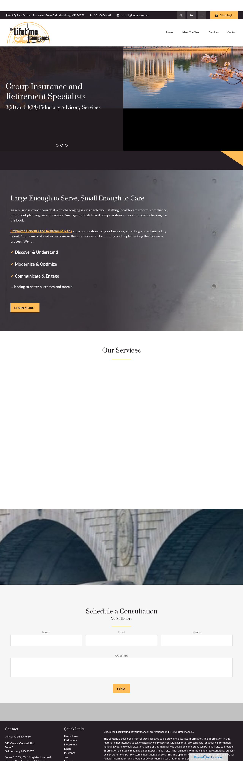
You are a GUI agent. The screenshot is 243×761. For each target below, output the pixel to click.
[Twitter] (181, 4)
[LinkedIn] (191, 4)
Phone (197, 620)
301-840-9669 (100, 3)
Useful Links (71, 724)
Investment (70, 733)
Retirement (70, 728)
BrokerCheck (185, 720)
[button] (169, 21)
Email (121, 620)
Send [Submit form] (121, 677)
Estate (67, 737)
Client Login (224, 3)
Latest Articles (72, 758)
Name (46, 620)
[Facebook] (202, 4)
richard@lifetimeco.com (132, 3)
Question (121, 644)
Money (68, 749)
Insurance (69, 741)
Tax (66, 745)
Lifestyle (69, 754)
